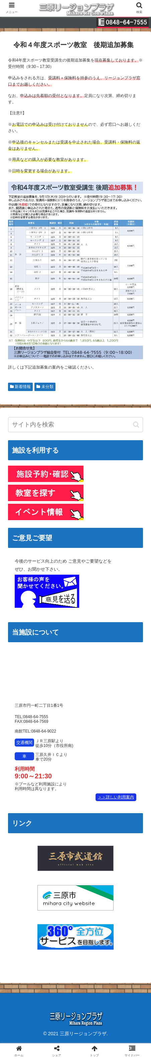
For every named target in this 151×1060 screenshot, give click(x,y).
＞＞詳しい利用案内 (116, 797)
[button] (136, 424)
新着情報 (20, 386)
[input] (75, 424)
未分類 (44, 386)
